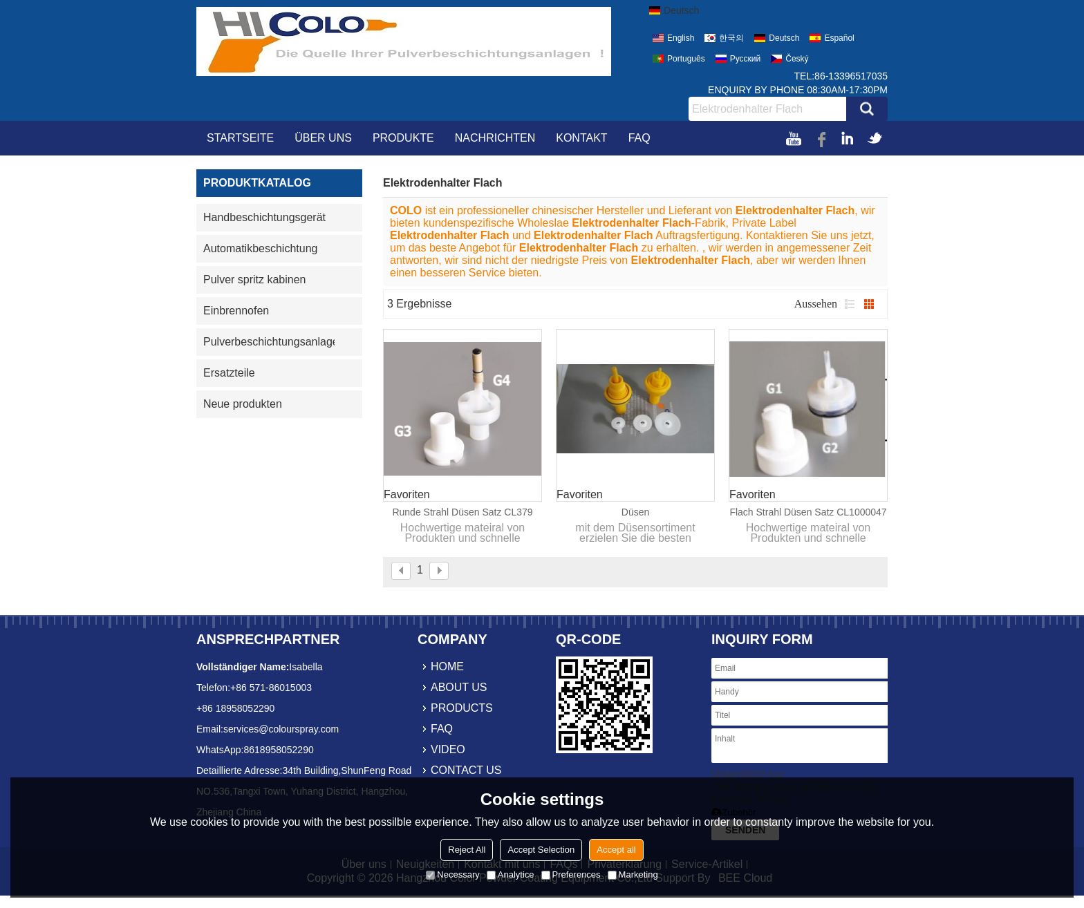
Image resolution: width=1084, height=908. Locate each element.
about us (459, 687)
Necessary (452, 874)
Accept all (616, 849)
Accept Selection (540, 849)
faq (442, 729)
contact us (466, 770)
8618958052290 (278, 749)
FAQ (639, 138)
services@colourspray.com (281, 729)
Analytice (510, 874)
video (448, 749)
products (462, 708)
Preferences (571, 874)
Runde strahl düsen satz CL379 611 (462, 513)
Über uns (323, 138)
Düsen (635, 512)
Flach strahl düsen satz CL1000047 (807, 512)
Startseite (240, 138)
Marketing (633, 874)
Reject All (466, 849)
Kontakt (581, 138)
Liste (850, 304)
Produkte (403, 138)
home (447, 666)
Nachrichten (495, 138)
